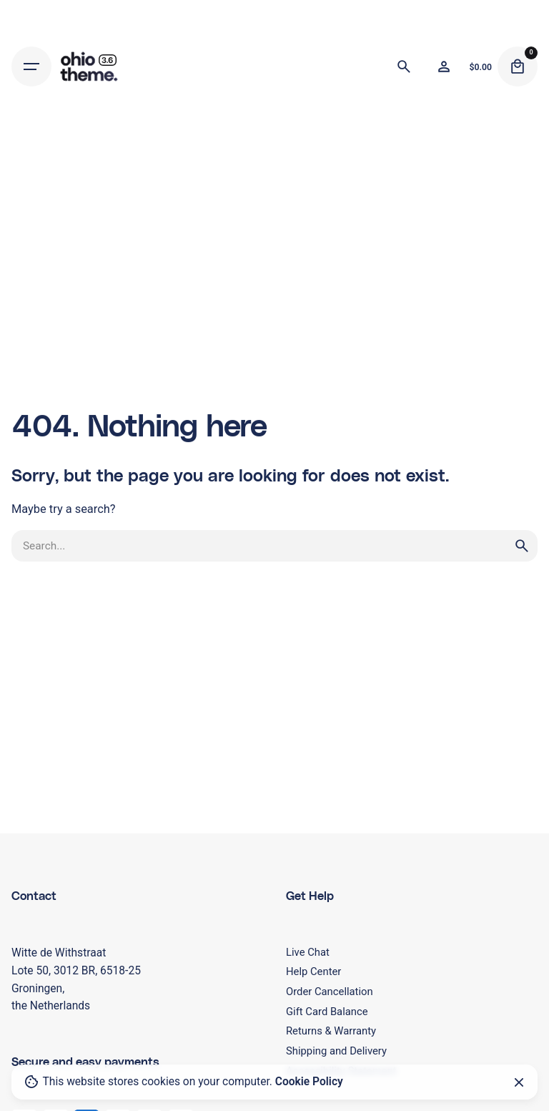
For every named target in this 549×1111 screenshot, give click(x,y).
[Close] (519, 1082)
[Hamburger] (31, 67)
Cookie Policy (309, 1081)
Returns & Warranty (331, 1030)
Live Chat (308, 952)
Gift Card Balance (327, 1011)
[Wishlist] (444, 67)
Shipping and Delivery (336, 1050)
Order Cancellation (329, 991)
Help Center (313, 971)
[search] (522, 546)
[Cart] (518, 67)
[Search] (404, 67)
